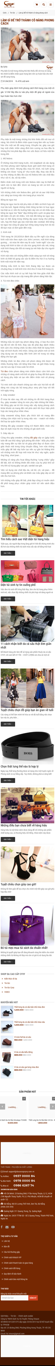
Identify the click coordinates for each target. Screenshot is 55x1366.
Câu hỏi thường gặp (12, 1252)
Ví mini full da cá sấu (22, 1037)
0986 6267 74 (23, 1185)
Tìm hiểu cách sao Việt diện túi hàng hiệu (25, 539)
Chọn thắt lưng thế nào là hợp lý (19, 766)
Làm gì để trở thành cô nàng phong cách (33, 13)
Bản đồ (7, 1246)
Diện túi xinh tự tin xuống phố (18, 585)
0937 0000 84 (24, 1176)
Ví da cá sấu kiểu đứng (23, 1052)
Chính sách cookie (25, 1316)
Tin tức (12, 13)
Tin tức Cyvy (9, 987)
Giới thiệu (4, 1316)
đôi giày (33, 437)
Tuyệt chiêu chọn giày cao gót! (18, 884)
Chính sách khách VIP (12, 1257)
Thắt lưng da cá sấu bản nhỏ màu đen (29, 1007)
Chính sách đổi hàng (12, 1268)
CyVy (4, 13)
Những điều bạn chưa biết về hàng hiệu (24, 825)
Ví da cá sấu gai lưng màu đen (26, 1067)
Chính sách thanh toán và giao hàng (18, 1263)
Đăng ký (33, 1298)
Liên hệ (7, 1241)
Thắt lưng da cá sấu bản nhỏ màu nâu (29, 1022)
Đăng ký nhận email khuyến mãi (19, 1296)
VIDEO (7, 992)
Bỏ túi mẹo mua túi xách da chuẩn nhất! (24, 948)
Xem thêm (8, 553)
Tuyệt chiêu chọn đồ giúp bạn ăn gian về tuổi (27, 710)
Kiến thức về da (10, 979)
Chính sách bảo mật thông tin (16, 1279)
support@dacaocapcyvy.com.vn (21, 1171)
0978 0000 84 (24, 1180)
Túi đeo (4, 371)
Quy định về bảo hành (12, 1274)
